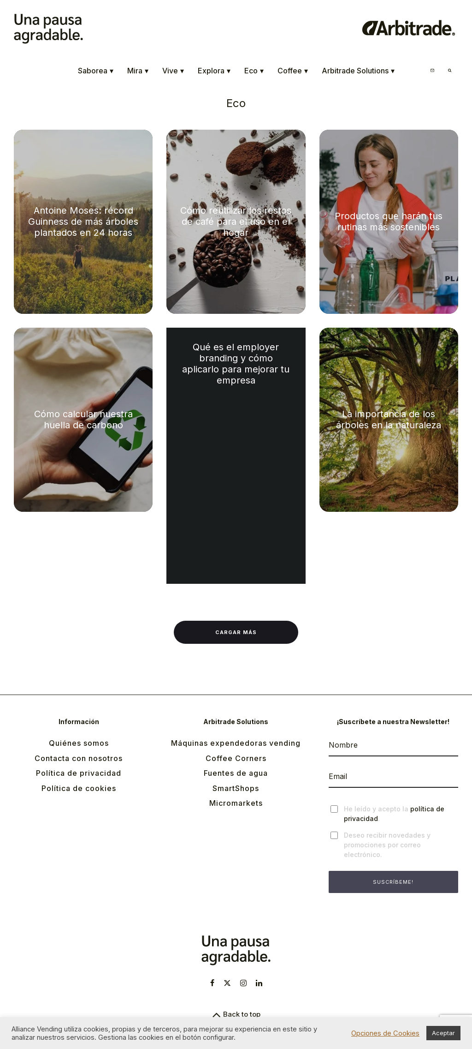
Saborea (95, 71)
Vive (173, 71)
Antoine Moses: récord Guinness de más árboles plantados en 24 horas (83, 221)
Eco (254, 71)
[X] (227, 983)
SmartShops (235, 788)
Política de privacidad (78, 773)
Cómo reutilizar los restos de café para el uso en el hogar (235, 221)
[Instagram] (243, 983)
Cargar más (236, 632)
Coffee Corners (236, 758)
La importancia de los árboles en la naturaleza (388, 419)
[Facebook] (212, 983)
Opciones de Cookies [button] (385, 1033)
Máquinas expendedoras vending (236, 743)
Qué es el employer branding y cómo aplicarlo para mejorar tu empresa (235, 364)
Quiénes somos (79, 743)
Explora (214, 71)
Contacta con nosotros (79, 758)
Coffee (292, 71)
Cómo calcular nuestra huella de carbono (83, 419)
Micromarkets (236, 803)
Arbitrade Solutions (358, 71)
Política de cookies (78, 788)
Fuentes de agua (236, 773)
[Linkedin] (259, 983)
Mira (137, 71)
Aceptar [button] (443, 1033)
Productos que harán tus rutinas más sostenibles (388, 221)
